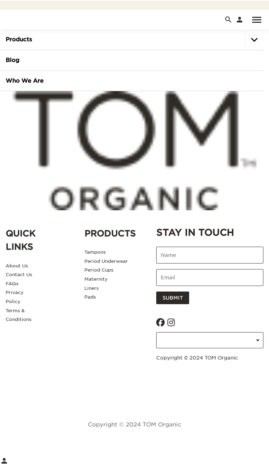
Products (19, 39)
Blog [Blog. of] (12, 60)
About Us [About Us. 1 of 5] (17, 265)
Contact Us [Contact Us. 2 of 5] (19, 274)
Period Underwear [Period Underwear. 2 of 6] (106, 261)
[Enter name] (209, 255)
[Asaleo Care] (134, 150)
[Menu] (253, 20)
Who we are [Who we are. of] (24, 80)
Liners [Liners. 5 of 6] (91, 288)
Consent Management (134, 384)
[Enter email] (209, 277)
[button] (254, 39)
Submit (173, 298)
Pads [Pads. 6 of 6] (90, 297)
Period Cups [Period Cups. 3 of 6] (98, 270)
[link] (239, 19)
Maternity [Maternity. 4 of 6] (96, 279)
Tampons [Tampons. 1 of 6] (95, 252)
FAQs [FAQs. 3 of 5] (12, 283)
